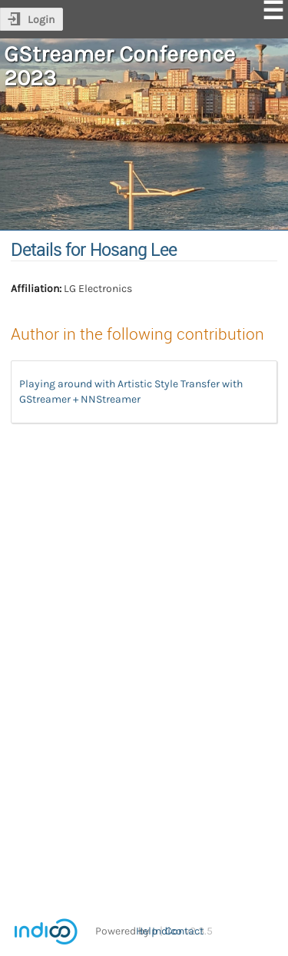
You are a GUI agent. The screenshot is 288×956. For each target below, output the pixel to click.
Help (146, 931)
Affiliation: (36, 288)
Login (41, 19)
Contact (184, 931)
